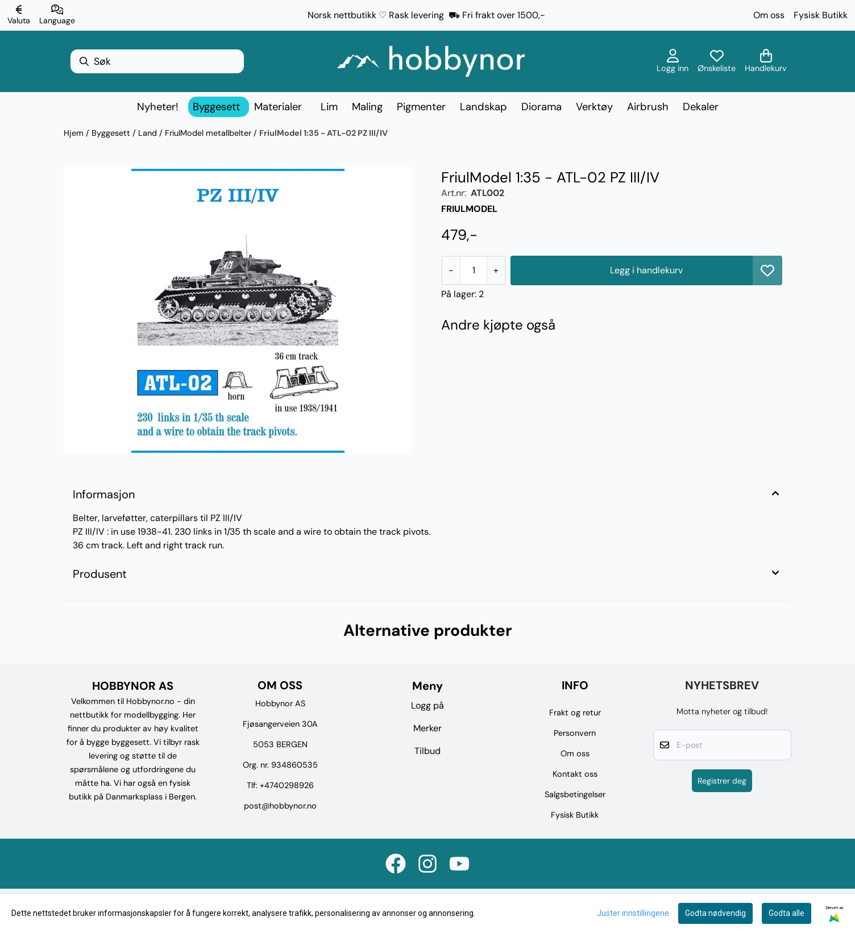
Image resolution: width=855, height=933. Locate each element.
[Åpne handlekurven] (765, 61)
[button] (767, 270)
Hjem (75, 133)
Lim (329, 107)
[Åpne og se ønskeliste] (716, 61)
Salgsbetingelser (575, 794)
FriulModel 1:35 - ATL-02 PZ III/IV (323, 133)
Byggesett (112, 133)
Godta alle (786, 913)
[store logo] (431, 61)
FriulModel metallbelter (209, 133)
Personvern (575, 733)
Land (148, 133)
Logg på (427, 705)
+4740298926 (287, 785)
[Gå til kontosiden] (672, 61)
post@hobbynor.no (280, 806)
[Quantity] (473, 270)
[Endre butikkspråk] (57, 15)
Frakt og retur (575, 712)
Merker (427, 728)
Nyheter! (158, 107)
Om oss (769, 15)
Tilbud (427, 751)
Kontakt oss (575, 774)
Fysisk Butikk (821, 15)
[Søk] (157, 61)
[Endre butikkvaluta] (19, 15)
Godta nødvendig (715, 913)
